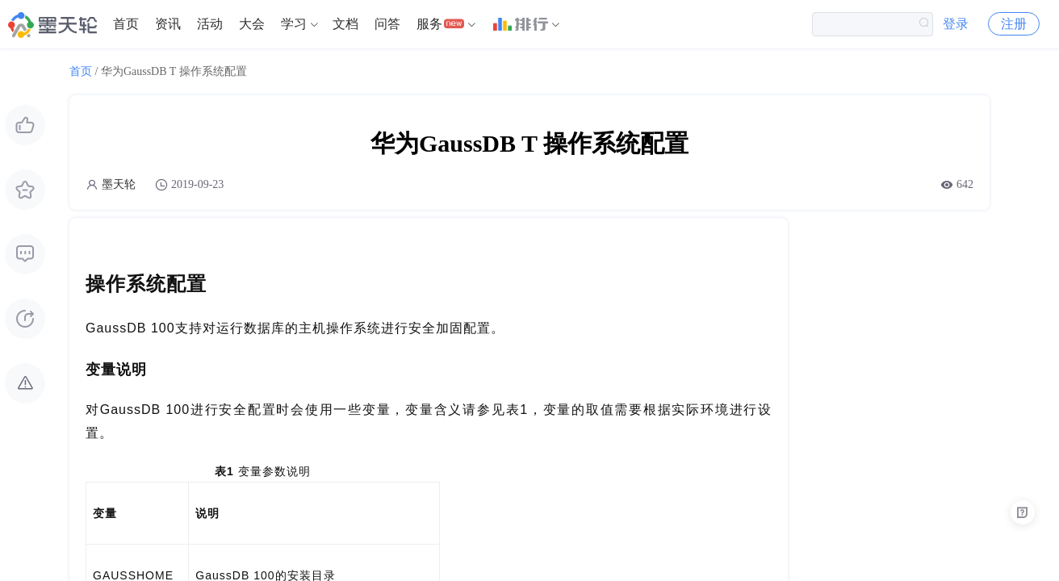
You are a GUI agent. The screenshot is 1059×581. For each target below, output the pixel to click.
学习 (294, 24)
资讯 (168, 24)
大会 (252, 24)
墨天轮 (119, 184)
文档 (345, 24)
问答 (387, 24)
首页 (126, 24)
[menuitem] (126, 24)
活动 (210, 24)
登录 (956, 24)
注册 (1014, 24)
